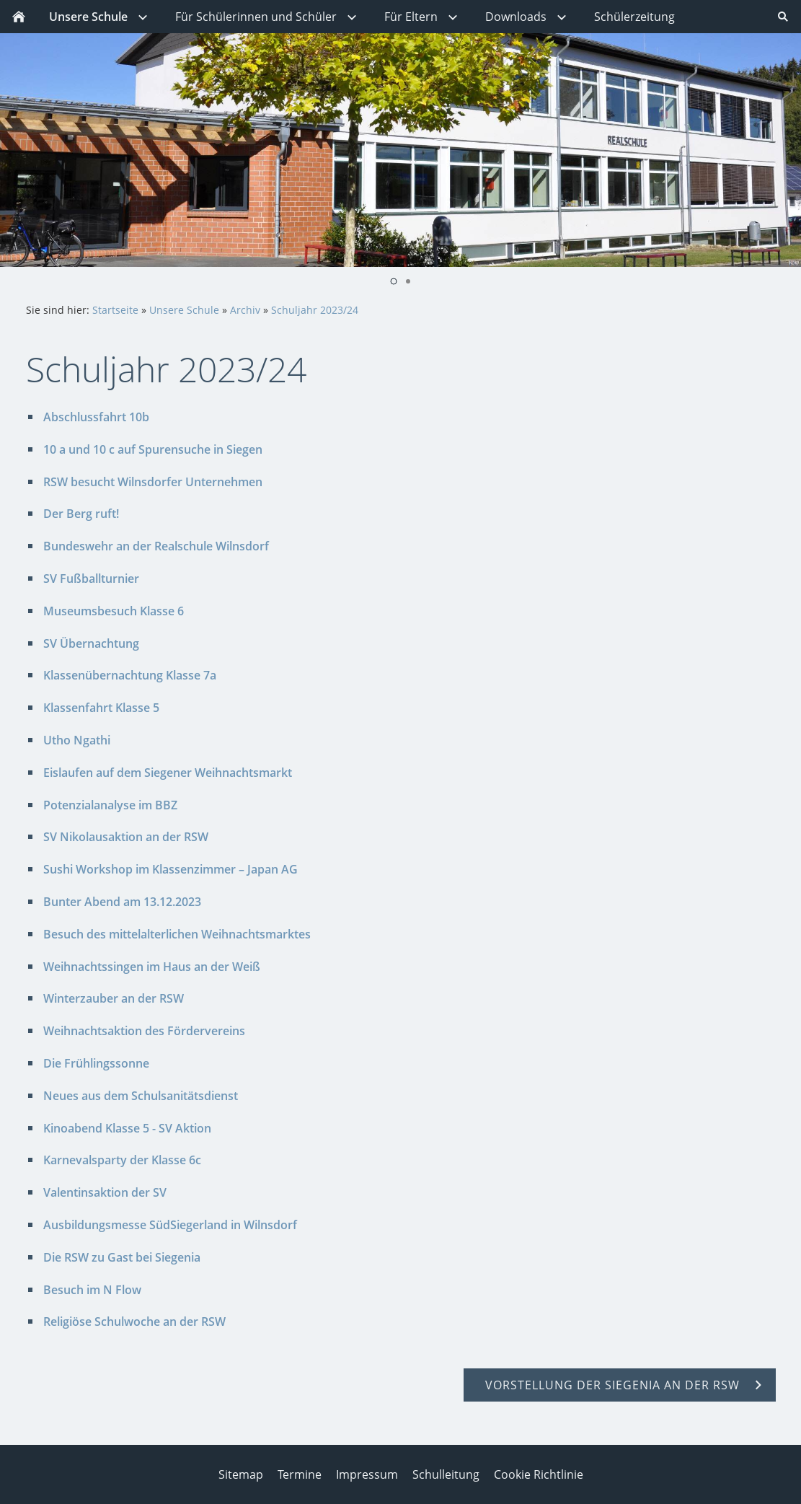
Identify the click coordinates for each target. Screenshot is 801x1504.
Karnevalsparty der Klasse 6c (122, 1160)
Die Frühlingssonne (96, 1063)
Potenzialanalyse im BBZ (110, 805)
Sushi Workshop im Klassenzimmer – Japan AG (170, 869)
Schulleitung (445, 1474)
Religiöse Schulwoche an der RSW (134, 1321)
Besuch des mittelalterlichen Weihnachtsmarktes (177, 934)
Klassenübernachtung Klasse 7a (129, 675)
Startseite (115, 310)
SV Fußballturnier (91, 578)
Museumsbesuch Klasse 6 (113, 611)
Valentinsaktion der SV (105, 1192)
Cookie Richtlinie (538, 1474)
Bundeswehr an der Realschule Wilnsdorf (156, 546)
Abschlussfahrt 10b (96, 417)
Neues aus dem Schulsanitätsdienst (140, 1096)
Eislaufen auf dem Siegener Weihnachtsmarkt (167, 772)
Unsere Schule (184, 310)
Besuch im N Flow (92, 1290)
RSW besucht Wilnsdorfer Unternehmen (152, 482)
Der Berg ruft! (81, 514)
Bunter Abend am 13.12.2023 (122, 902)
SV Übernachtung (91, 643)
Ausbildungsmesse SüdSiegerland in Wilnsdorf (170, 1225)
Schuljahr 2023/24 (314, 310)
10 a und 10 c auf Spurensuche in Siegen (152, 449)
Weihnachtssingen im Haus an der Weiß (151, 967)
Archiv (245, 310)
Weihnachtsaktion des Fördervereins (144, 1031)
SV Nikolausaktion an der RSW (125, 837)
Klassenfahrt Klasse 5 (101, 708)
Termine (300, 1474)
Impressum (367, 1474)
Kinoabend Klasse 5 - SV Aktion (127, 1128)
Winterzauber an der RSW (113, 998)
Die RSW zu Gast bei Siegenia (121, 1257)
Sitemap (240, 1474)
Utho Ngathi (76, 740)
